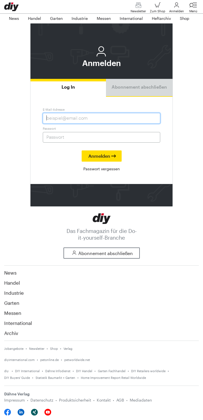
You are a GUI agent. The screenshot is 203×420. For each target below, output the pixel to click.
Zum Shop (157, 9)
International (18, 323)
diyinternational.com (19, 360)
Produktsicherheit (75, 400)
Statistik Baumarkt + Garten (55, 377)
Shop (54, 348)
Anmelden (176, 9)
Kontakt (104, 400)
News (10, 272)
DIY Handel (84, 371)
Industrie (14, 293)
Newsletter (138, 9)
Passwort (49, 128)
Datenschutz (41, 400)
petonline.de (49, 360)
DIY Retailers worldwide (148, 371)
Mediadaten (141, 400)
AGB (120, 400)
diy (7, 371)
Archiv (11, 333)
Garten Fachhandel (112, 371)
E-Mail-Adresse (54, 109)
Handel (12, 282)
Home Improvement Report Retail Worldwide (113, 377)
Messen (12, 313)
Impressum (14, 400)
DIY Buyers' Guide (17, 377)
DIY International (27, 371)
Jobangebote (13, 348)
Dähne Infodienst (57, 371)
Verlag (67, 348)
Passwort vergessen (101, 168)
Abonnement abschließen (139, 86)
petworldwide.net (77, 360)
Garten (11, 303)
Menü (193, 9)
